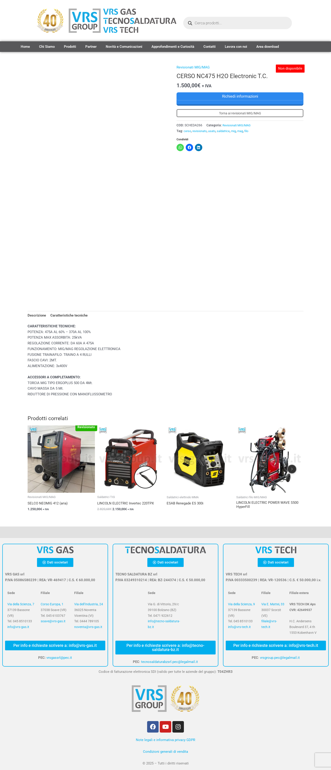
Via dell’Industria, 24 (88, 604)
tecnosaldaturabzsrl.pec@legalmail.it (169, 662)
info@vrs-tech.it (239, 627)
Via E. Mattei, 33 (272, 604)
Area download (267, 47)
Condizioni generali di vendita (165, 752)
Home (25, 47)
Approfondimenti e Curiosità (172, 47)
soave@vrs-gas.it (53, 621)
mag (245, 130)
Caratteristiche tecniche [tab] (69, 315)
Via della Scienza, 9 (241, 604)
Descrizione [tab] (37, 315)
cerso (187, 130)
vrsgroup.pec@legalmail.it (280, 658)
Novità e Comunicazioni (124, 47)
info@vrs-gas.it (18, 627)
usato (214, 130)
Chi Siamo (47, 47)
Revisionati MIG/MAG (193, 67)
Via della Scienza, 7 (20, 604)
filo (252, 130)
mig (237, 130)
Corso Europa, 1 (52, 604)
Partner (91, 47)
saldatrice (227, 130)
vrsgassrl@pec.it (59, 658)
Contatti (209, 47)
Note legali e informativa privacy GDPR (165, 740)
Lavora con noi (236, 47)
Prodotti (70, 47)
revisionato (201, 130)
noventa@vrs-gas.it (88, 627)
